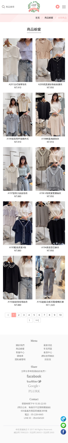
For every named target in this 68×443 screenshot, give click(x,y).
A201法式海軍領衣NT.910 (17, 63)
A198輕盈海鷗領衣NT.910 (50, 118)
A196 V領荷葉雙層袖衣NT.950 (50, 172)
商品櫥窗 (49, 17)
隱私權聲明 (20, 359)
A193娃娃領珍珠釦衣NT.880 (17, 281)
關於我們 (20, 345)
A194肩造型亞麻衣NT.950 (50, 226)
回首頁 (48, 359)
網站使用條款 (47, 355)
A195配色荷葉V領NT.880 (17, 226)
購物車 (20, 355)
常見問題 (48, 348)
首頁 (37, 17)
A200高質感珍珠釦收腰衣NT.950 (50, 63)
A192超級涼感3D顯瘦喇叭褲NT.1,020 (50, 281)
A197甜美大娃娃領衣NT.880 (17, 172)
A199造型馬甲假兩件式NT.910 (17, 118)
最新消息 (48, 345)
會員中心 (48, 352)
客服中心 (20, 352)
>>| (37, 320)
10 (60, 314)
